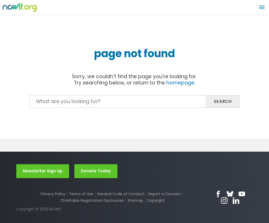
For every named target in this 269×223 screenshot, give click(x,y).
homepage (180, 82)
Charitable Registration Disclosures (92, 200)
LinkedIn (236, 200)
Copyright (156, 200)
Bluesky (230, 194)
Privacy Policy (53, 194)
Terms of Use (81, 194)
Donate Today (96, 171)
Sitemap (135, 200)
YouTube (242, 194)
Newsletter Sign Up (43, 171)
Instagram (224, 200)
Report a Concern (164, 194)
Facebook (218, 194)
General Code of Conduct (121, 194)
